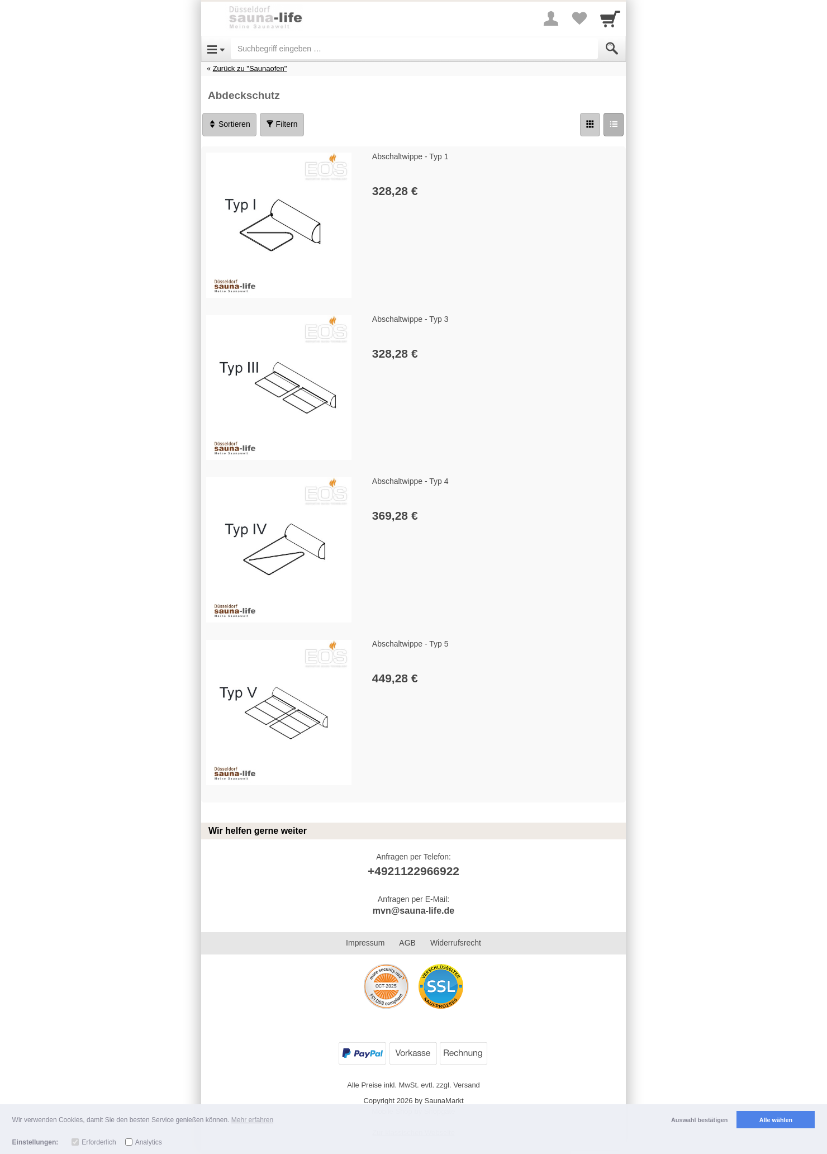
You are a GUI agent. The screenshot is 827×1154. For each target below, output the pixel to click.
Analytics (148, 1142)
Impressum (365, 942)
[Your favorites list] (579, 18)
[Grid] (590, 124)
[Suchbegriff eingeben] (414, 48)
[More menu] (551, 18)
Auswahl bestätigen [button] (699, 1120)
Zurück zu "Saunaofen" (250, 68)
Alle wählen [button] (775, 1120)
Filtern (282, 124)
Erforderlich (99, 1142)
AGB (407, 942)
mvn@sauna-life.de (413, 910)
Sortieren (229, 124)
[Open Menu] (216, 49)
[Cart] (610, 18)
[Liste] (613, 124)
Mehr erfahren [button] (252, 1120)
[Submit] (612, 48)
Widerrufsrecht (455, 942)
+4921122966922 (413, 871)
